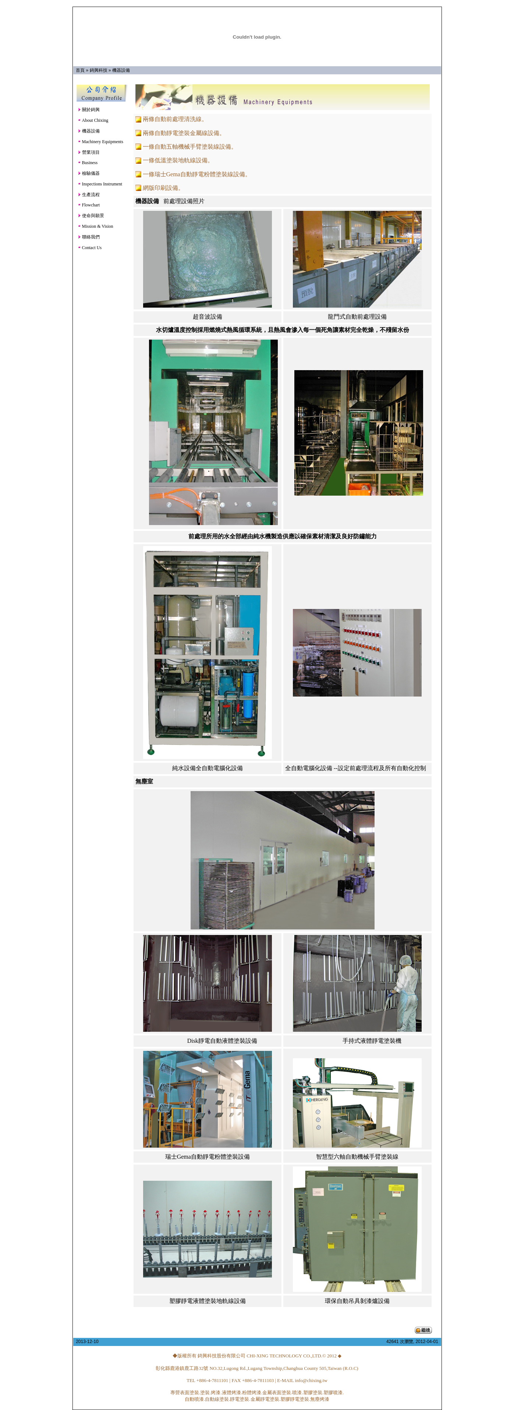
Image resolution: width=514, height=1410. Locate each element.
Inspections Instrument (100, 184)
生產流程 (89, 194)
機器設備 (121, 70)
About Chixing (93, 120)
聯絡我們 (89, 237)
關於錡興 (89, 109)
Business (88, 162)
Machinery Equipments (100, 141)
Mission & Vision (95, 226)
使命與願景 (91, 215)
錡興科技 (98, 70)
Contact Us (90, 247)
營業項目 (89, 152)
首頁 (80, 70)
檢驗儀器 (89, 173)
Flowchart (89, 205)
